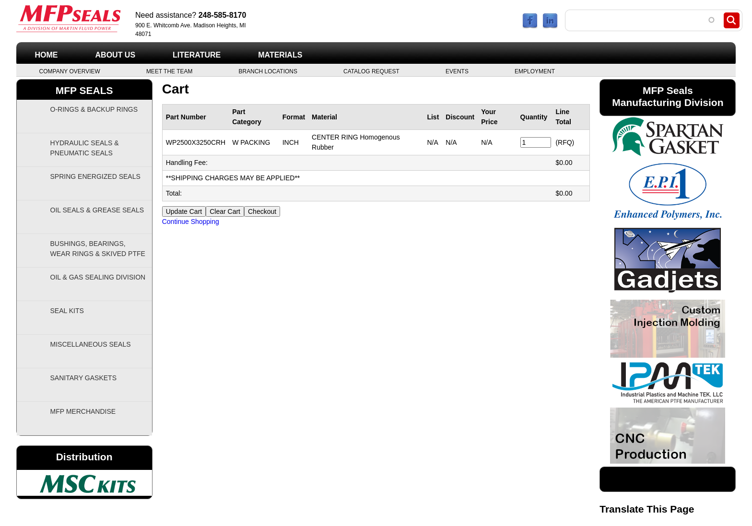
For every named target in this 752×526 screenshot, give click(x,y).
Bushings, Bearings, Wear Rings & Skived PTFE (97, 248)
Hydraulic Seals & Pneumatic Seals (84, 148)
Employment (535, 71)
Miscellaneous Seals (90, 344)
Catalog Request (371, 71)
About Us (115, 55)
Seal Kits (67, 311)
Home (46, 55)
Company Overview (69, 71)
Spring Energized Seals (95, 176)
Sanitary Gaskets (83, 378)
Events (457, 71)
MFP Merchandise (83, 411)
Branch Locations (268, 71)
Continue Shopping (190, 221)
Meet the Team (169, 71)
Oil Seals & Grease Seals (97, 210)
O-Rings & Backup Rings (94, 109)
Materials (280, 55)
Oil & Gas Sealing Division (98, 277)
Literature (197, 55)
